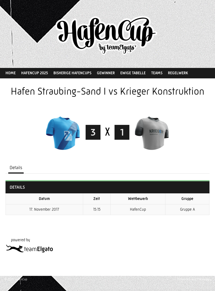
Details (16, 167)
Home (11, 73)
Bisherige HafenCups (72, 73)
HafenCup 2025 (34, 73)
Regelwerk (178, 73)
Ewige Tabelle (133, 73)
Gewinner (106, 73)
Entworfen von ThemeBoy (194, 279)
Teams (156, 73)
